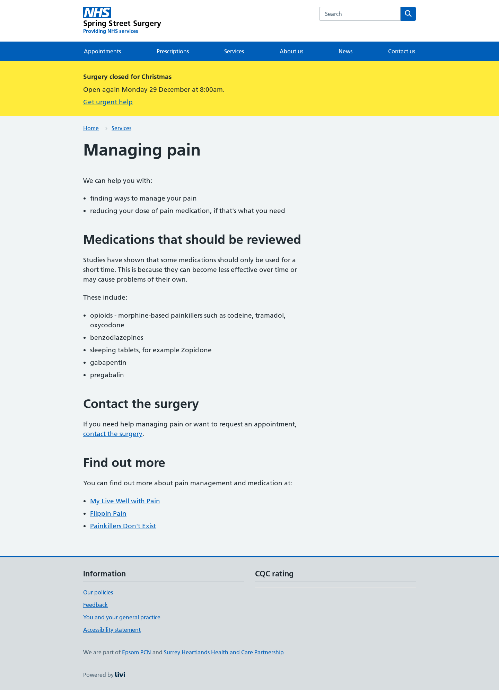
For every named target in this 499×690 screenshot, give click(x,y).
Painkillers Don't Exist (123, 526)
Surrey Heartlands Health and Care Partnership (224, 652)
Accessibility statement (112, 629)
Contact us (401, 51)
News (345, 51)
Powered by (104, 674)
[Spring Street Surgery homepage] (122, 21)
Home (91, 128)
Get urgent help (108, 102)
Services (234, 51)
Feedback (95, 604)
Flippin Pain (108, 514)
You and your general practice (121, 617)
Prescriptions (173, 51)
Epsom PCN (136, 652)
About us (291, 51)
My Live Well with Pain (125, 501)
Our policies (98, 592)
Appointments (102, 51)
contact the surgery (112, 434)
